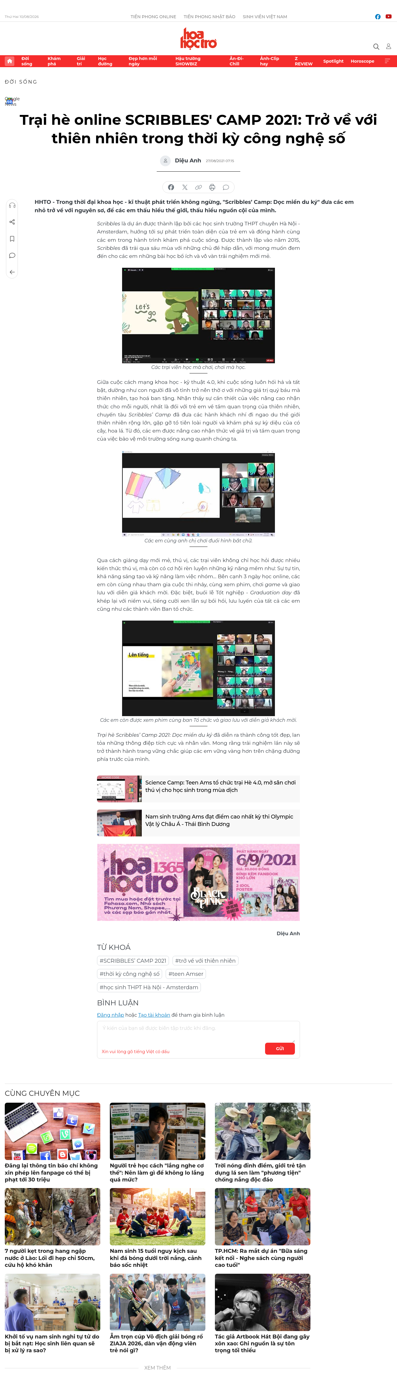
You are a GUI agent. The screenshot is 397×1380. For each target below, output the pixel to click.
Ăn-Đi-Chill (237, 61)
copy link (198, 187)
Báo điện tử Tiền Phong (198, 38)
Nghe (12, 205)
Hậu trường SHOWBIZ (188, 61)
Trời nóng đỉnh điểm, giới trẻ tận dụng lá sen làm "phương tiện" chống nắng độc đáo (260, 1172)
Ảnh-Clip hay (269, 61)
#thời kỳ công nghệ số (129, 974)
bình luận (226, 187)
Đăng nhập (110, 1015)
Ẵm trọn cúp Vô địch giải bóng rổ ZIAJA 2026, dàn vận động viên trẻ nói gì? (156, 1343)
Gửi (280, 1048)
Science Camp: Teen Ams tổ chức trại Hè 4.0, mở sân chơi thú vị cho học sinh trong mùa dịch (220, 786)
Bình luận (12, 255)
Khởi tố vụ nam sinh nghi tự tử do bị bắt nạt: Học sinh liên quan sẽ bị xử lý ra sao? (52, 1343)
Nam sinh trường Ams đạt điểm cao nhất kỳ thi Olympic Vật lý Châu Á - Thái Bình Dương (219, 820)
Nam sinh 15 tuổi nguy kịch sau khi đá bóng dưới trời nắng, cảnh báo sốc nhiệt (156, 1258)
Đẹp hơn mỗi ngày (143, 61)
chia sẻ (171, 187)
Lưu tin (12, 238)
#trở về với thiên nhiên (205, 961)
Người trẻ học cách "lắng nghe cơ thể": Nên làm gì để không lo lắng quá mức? (157, 1172)
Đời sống (26, 61)
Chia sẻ (12, 222)
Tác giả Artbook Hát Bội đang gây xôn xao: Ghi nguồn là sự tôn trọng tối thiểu (262, 1343)
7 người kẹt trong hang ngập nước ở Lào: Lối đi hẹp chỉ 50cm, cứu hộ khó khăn (50, 1258)
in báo (212, 187)
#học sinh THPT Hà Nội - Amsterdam (149, 987)
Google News (9, 101)
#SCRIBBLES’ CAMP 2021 (133, 961)
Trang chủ (9, 61)
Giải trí (81, 61)
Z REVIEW (304, 61)
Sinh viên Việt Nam (265, 16)
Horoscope (362, 61)
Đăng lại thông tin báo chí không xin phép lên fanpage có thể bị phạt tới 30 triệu (51, 1172)
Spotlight (333, 61)
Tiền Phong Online (153, 16)
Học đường (105, 61)
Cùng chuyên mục (42, 1093)
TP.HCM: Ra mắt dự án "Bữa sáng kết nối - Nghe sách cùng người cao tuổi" (261, 1258)
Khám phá (54, 61)
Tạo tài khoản (154, 1015)
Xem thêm (387, 61)
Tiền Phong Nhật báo (209, 16)
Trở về (12, 272)
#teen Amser (185, 974)
